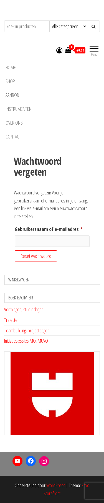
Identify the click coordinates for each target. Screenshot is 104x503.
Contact (13, 136)
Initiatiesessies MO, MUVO (26, 340)
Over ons (14, 122)
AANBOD (12, 95)
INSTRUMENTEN (19, 109)
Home (11, 67)
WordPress (55, 485)
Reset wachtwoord (36, 256)
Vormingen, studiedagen (24, 309)
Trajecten (11, 320)
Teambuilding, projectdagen (26, 330)
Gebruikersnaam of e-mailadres (52, 228)
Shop (10, 81)
